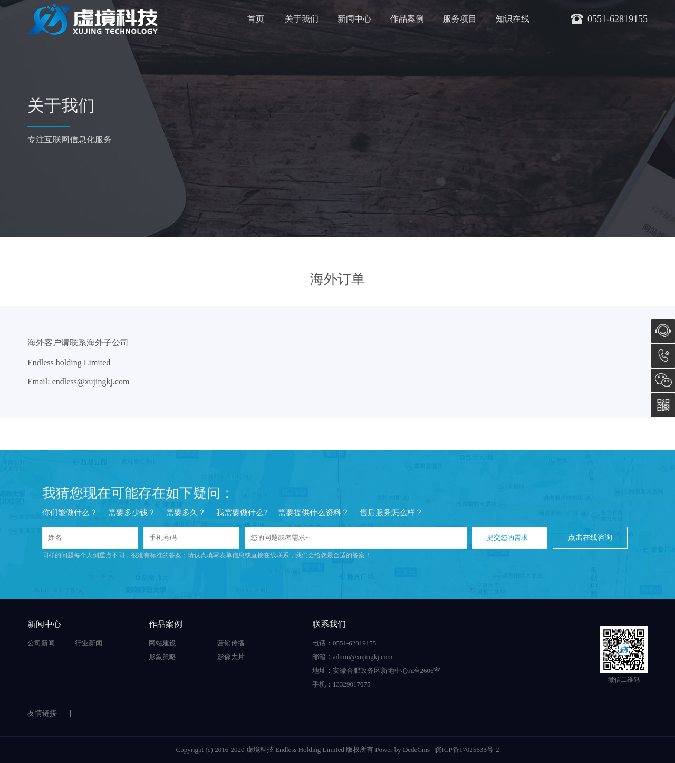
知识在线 (512, 18)
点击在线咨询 (590, 538)
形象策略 (162, 657)
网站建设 (162, 643)
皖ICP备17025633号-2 (467, 750)
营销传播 (231, 643)
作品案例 (407, 18)
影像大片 (231, 657)
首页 (255, 18)
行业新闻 (88, 643)
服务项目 (460, 18)
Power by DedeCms (402, 750)
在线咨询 (663, 331)
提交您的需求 (507, 538)
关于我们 (302, 18)
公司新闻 (41, 643)
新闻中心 (354, 18)
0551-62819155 (663, 356)
